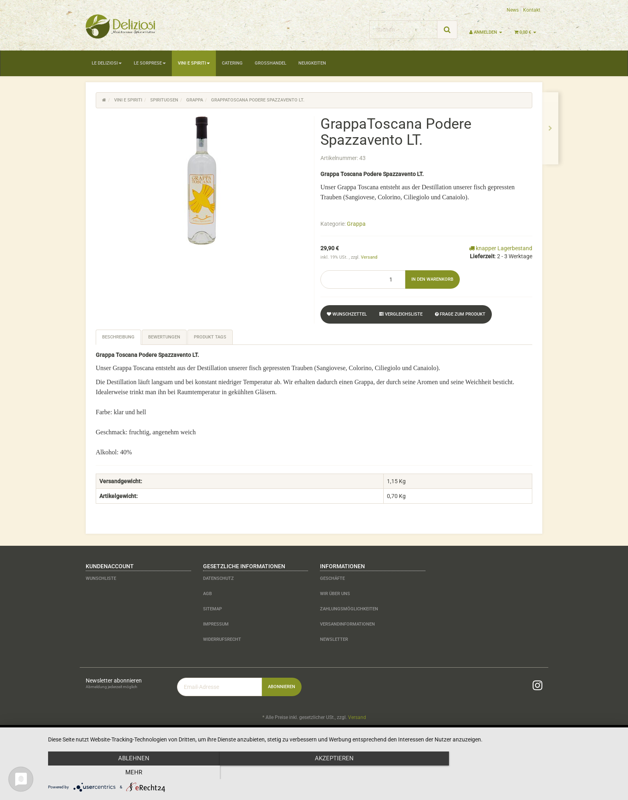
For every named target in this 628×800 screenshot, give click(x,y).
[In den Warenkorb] (432, 279)
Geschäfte (332, 578)
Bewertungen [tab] (164, 337)
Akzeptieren (333, 772)
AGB (207, 593)
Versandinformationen (347, 624)
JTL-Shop (526, 738)
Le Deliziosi (107, 63)
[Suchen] (403, 29)
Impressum (216, 624)
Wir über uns (335, 593)
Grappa (356, 224)
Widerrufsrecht (222, 639)
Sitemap (212, 609)
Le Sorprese (150, 63)
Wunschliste (101, 578)
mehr (534, 772)
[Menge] (362, 279)
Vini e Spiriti (194, 63)
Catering (232, 63)
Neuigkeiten (312, 63)
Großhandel (270, 63)
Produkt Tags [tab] (210, 337)
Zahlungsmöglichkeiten (349, 609)
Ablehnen (133, 772)
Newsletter (334, 639)
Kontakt (531, 10)
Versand (369, 257)
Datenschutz (218, 578)
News (513, 10)
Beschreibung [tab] (118, 337)
